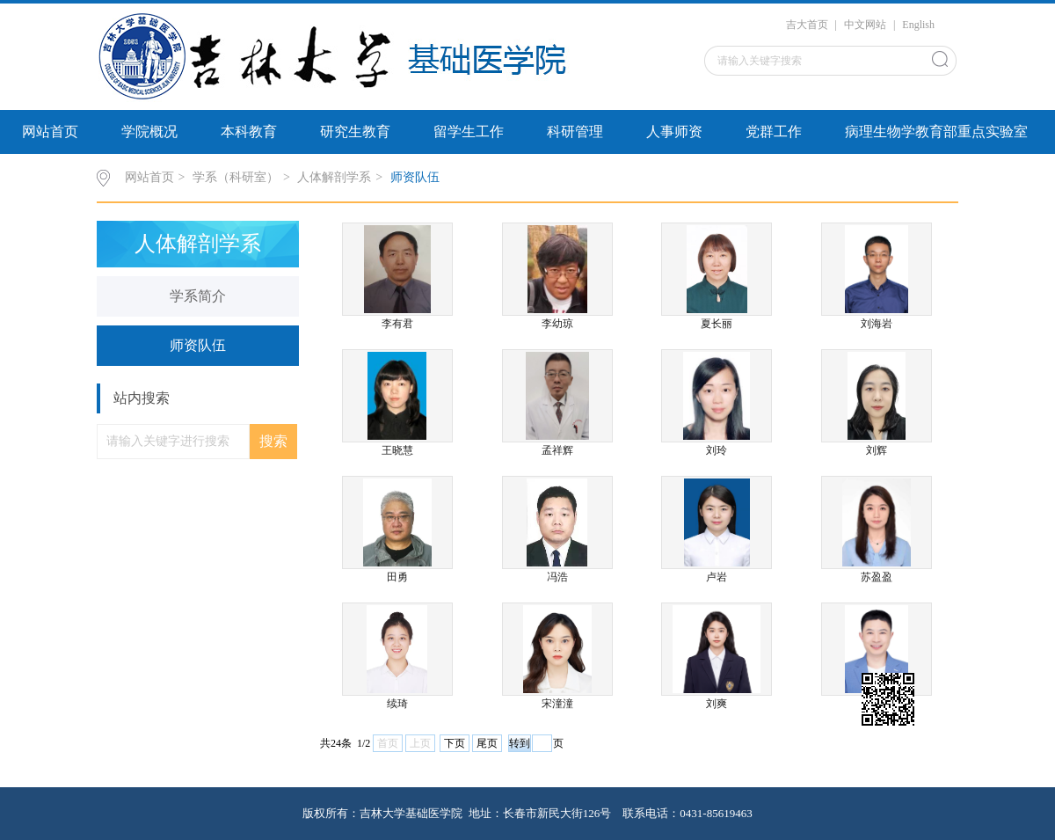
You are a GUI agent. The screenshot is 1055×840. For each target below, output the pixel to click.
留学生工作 (468, 131)
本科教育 (249, 131)
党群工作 (774, 131)
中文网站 (865, 24)
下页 (454, 743)
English (918, 24)
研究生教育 (355, 131)
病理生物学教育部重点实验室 (936, 131)
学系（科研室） (236, 177)
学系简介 (198, 296)
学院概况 (149, 131)
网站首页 (50, 131)
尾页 (487, 743)
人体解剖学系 (334, 177)
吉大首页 (807, 24)
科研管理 (575, 131)
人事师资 (674, 131)
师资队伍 (415, 177)
